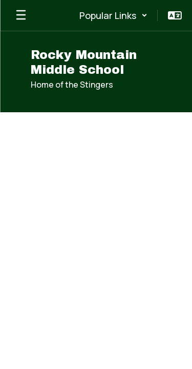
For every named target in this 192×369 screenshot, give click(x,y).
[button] (113, 15)
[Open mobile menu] (21, 15)
